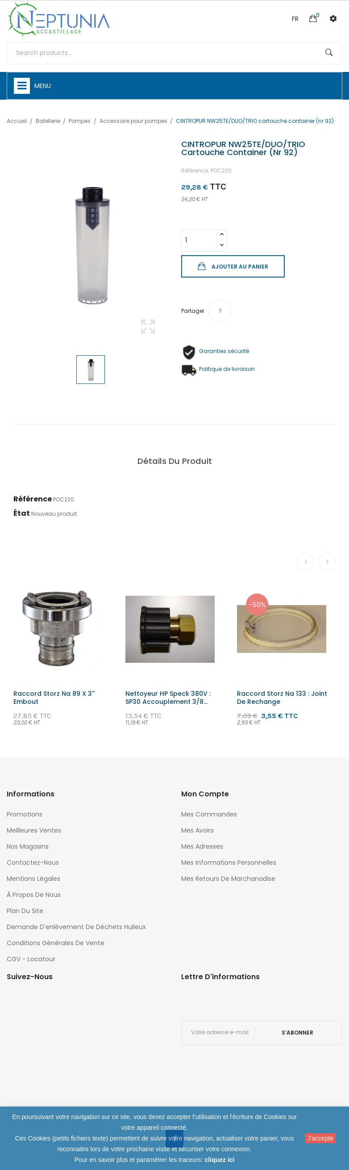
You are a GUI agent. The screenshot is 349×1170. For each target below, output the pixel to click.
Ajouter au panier (239, 266)
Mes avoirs (197, 830)
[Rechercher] (174, 53)
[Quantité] (199, 240)
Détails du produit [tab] (174, 461)
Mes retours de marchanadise (228, 878)
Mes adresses (202, 846)
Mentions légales (33, 878)
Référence (32, 499)
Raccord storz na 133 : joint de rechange (282, 698)
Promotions (24, 814)
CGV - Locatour (31, 959)
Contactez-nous (33, 862)
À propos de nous (34, 894)
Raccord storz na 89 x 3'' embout (54, 698)
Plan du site (25, 910)
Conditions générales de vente (55, 943)
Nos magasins (28, 846)
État (21, 513)
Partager (220, 311)
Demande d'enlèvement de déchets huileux (76, 926)
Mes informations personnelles (228, 862)
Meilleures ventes (34, 830)
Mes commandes (209, 814)
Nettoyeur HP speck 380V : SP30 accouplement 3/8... (168, 698)
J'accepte (320, 1138)
